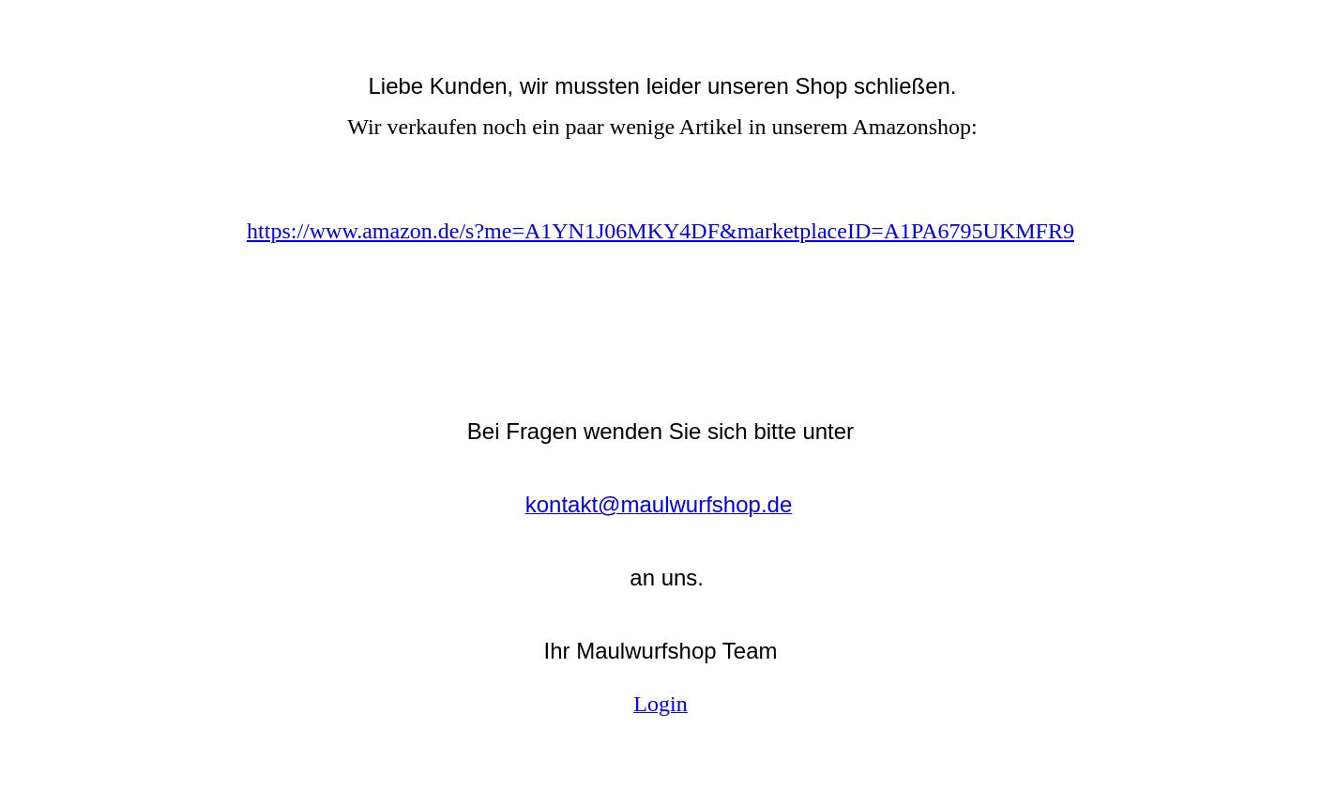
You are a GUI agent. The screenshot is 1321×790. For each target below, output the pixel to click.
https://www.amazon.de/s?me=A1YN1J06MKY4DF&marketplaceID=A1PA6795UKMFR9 (660, 231)
